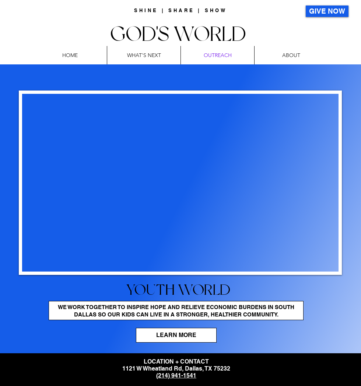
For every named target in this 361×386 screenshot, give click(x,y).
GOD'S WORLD (180, 34)
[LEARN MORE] (176, 335)
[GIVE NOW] (327, 11)
